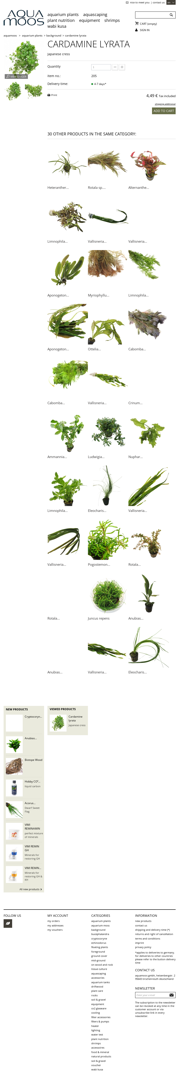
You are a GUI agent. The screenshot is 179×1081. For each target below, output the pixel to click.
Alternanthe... (138, 187)
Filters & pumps (100, 1021)
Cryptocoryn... (33, 716)
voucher (96, 1065)
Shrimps (112, 20)
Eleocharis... (97, 510)
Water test (97, 1034)
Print (54, 95)
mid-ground (98, 960)
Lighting (95, 1030)
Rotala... (134, 564)
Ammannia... (57, 456)
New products (17, 709)
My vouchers (55, 929)
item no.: (54, 76)
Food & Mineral (100, 1052)
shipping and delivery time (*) (152, 929)
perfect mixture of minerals (34, 835)
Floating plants (99, 947)
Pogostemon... (99, 564)
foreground (98, 951)
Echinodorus (98, 942)
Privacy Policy (143, 947)
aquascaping (95, 14)
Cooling (95, 1012)
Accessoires (97, 1047)
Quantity (53, 66)
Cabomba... (137, 349)
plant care (97, 990)
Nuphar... (135, 456)
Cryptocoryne (99, 938)
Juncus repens (99, 618)
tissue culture (99, 969)
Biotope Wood (33, 760)
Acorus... (30, 803)
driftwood (97, 986)
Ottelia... (94, 349)
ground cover (99, 956)
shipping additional (165, 104)
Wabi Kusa (56, 26)
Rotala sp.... (97, 187)
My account (57, 915)
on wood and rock (102, 964)
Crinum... (135, 403)
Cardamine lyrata (76, 718)
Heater (95, 1026)
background (98, 929)
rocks (94, 995)
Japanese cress (77, 725)
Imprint (139, 942)
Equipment (89, 20)
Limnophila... (57, 241)
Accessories (97, 977)
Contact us (159, 2)
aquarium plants (63, 14)
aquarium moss (100, 925)
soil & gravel (98, 999)
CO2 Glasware (98, 1008)
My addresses (55, 925)
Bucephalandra (100, 934)
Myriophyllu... (98, 295)
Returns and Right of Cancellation (154, 934)
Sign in (145, 30)
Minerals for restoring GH (32, 856)
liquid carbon (32, 786)
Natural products (101, 1056)
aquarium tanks (100, 982)
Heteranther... (58, 187)
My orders (53, 921)
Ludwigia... (96, 456)
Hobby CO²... (32, 781)
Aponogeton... (58, 295)
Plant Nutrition (61, 20)
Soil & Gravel (98, 1061)
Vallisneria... (97, 241)
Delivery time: (57, 84)
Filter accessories (100, 1017)
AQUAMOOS (10, 35)
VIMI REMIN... (33, 868)
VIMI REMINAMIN (32, 826)
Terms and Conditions (147, 938)
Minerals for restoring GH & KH (33, 876)
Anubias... (135, 618)
